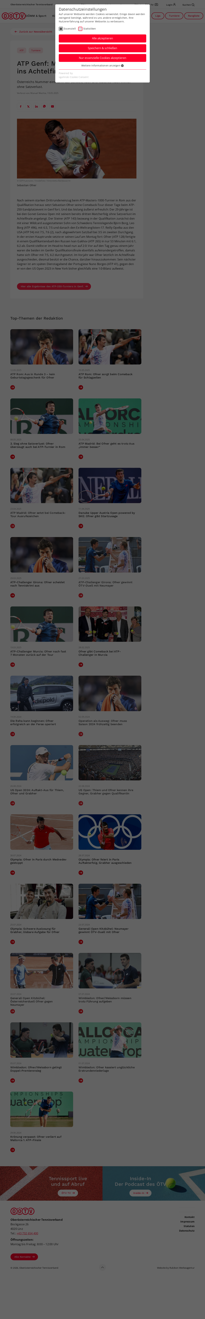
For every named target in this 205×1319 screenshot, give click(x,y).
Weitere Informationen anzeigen (102, 65)
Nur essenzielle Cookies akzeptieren (102, 58)
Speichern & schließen (102, 48)
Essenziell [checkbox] (70, 28)
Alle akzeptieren (102, 38)
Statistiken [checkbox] (89, 28)
